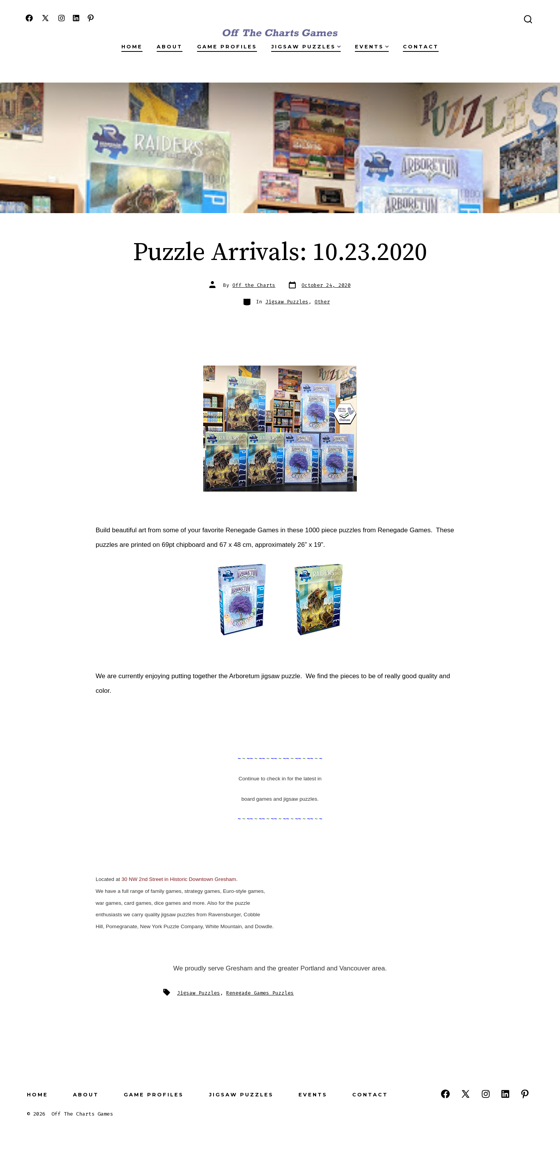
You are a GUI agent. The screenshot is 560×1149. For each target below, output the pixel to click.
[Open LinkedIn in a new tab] (76, 18)
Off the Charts (253, 285)
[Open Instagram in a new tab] (61, 18)
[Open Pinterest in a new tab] (90, 18)
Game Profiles (227, 47)
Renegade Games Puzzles (260, 993)
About (169, 47)
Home (131, 47)
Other (322, 301)
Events (372, 47)
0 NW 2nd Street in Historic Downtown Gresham (180, 879)
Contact (421, 47)
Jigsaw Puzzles (306, 47)
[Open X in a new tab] (45, 18)
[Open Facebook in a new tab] (29, 18)
